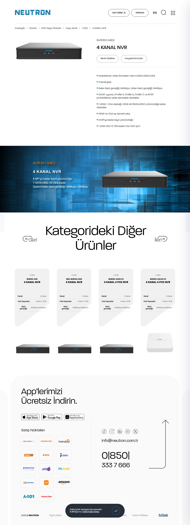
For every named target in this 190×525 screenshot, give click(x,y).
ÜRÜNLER (140, 13)
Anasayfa (20, 28)
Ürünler (33, 28)
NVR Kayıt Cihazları (51, 28)
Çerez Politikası (140, 515)
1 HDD (85, 28)
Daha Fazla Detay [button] (90, 512)
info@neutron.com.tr (120, 441)
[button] (116, 511)
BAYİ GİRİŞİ (118, 13)
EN (155, 12)
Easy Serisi (71, 28)
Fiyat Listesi (55, 515)
